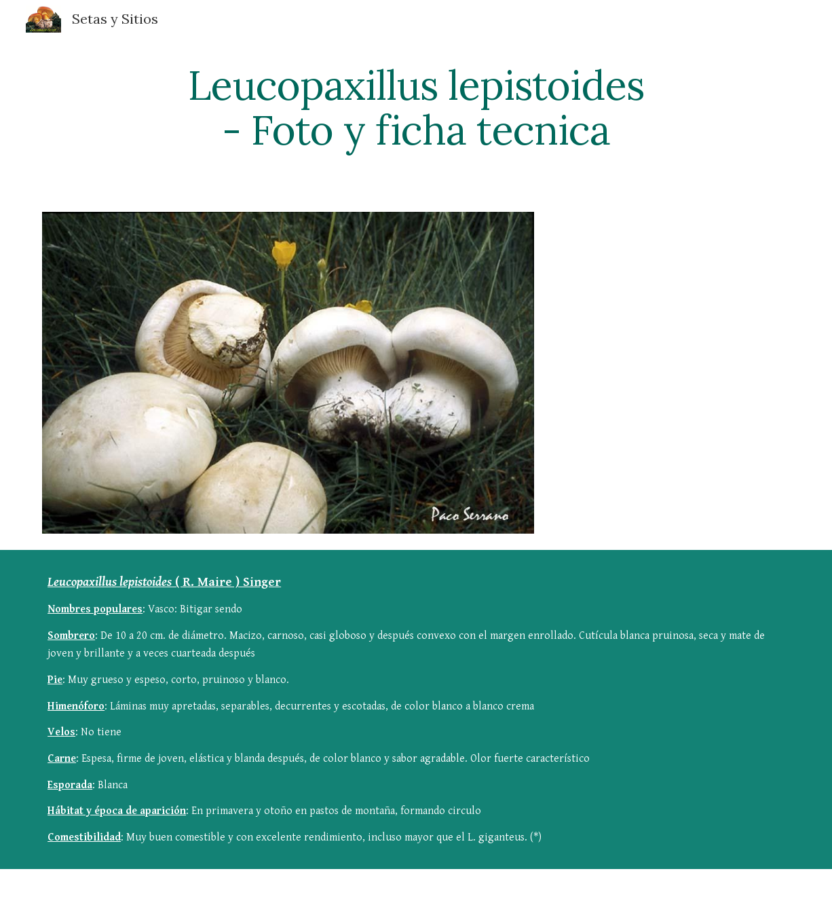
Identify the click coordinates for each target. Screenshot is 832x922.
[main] (416, 107)
